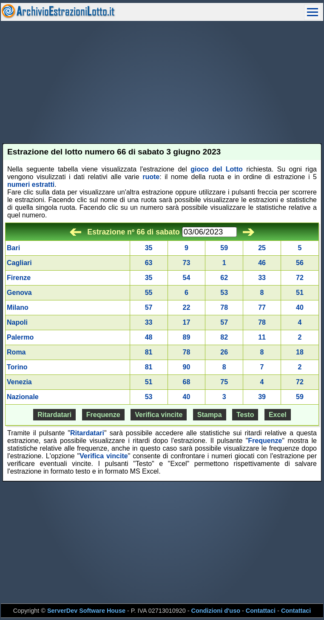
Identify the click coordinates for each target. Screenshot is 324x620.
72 (300, 277)
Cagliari (19, 262)
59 (224, 247)
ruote (150, 176)
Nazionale (23, 396)
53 (224, 292)
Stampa (209, 414)
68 (186, 382)
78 (224, 307)
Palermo (20, 337)
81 (149, 352)
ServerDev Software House (86, 610)
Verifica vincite (158, 414)
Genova (19, 292)
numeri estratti (30, 184)
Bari (13, 247)
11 (262, 337)
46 (262, 262)
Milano (17, 307)
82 (224, 337)
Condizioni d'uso (215, 610)
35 (149, 247)
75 (224, 382)
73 (186, 262)
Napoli (17, 322)
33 (262, 277)
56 (300, 262)
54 (186, 277)
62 (224, 277)
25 (262, 247)
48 (149, 337)
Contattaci (261, 610)
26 (224, 352)
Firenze (19, 277)
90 (186, 367)
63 (149, 262)
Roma (16, 352)
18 (300, 352)
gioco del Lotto (216, 169)
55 (149, 292)
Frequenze (103, 414)
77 (262, 307)
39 (262, 396)
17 (186, 322)
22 (186, 307)
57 (149, 307)
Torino (17, 367)
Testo (245, 414)
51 (300, 292)
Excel (278, 414)
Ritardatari (54, 414)
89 (186, 337)
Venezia (19, 382)
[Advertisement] (162, 82)
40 (300, 307)
